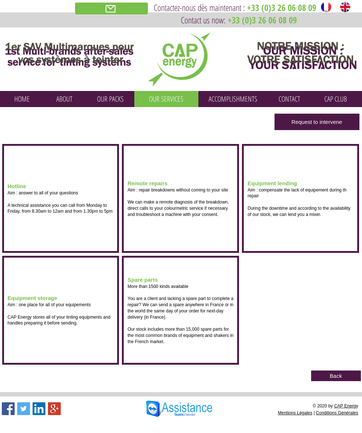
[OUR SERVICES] (166, 99)
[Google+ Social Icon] (54, 408)
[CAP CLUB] (336, 99)
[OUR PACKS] (110, 99)
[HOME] (22, 99)
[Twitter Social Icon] (23, 408)
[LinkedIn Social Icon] (39, 408)
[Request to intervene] (317, 122)
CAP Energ (345, 406)
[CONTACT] (289, 99)
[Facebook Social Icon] (8, 408)
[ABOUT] (64, 99)
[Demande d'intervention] (111, 8)
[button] (60, 198)
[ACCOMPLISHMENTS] (233, 99)
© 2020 (320, 406)
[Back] (336, 376)
